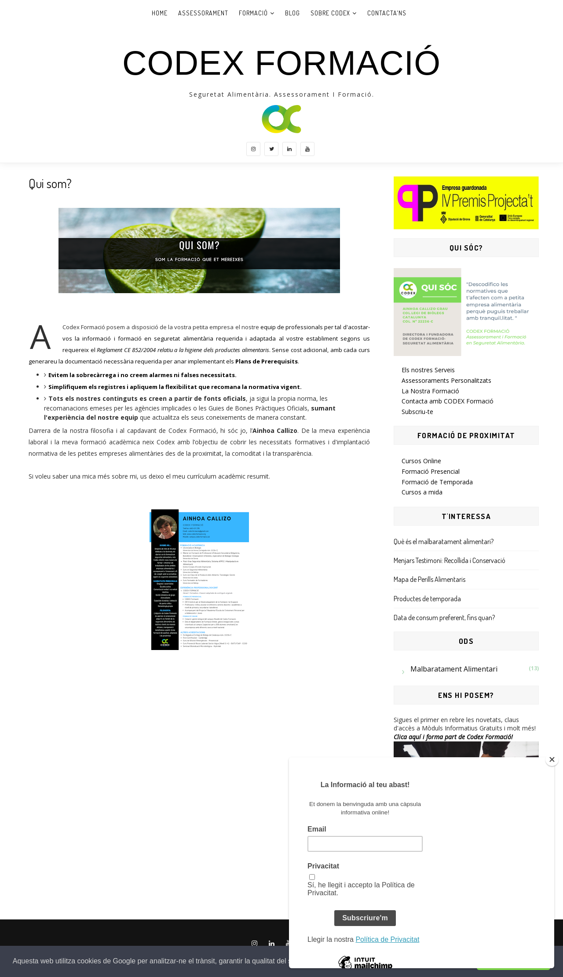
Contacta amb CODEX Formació (448, 401)
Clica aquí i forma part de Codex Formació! (453, 737)
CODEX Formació (281, 63)
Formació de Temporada (437, 482)
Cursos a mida (422, 492)
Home (160, 13)
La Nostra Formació (430, 391)
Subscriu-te (417, 411)
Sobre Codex (330, 13)
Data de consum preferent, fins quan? (444, 617)
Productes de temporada (427, 598)
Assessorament (203, 13)
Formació (253, 13)
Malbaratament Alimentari (453, 669)
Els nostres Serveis (428, 370)
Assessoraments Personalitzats (446, 380)
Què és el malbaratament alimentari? (444, 541)
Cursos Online (421, 461)
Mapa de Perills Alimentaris (429, 579)
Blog (292, 13)
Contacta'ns (386, 13)
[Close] (552, 759)
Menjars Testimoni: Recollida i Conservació (449, 560)
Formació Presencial (431, 471)
